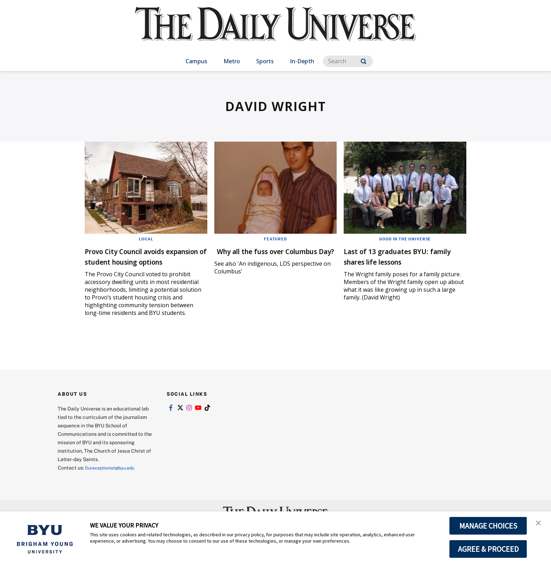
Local (146, 238)
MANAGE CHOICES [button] (488, 526)
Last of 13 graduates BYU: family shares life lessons (397, 256)
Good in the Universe (405, 238)
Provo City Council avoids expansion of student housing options (136, 261)
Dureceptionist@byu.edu (113, 478)
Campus (196, 61)
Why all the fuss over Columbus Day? (257, 256)
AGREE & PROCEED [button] (488, 549)
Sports (265, 61)
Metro (231, 61)
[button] (539, 524)
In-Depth (302, 61)
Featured (275, 238)
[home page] (275, 31)
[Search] (348, 61)
